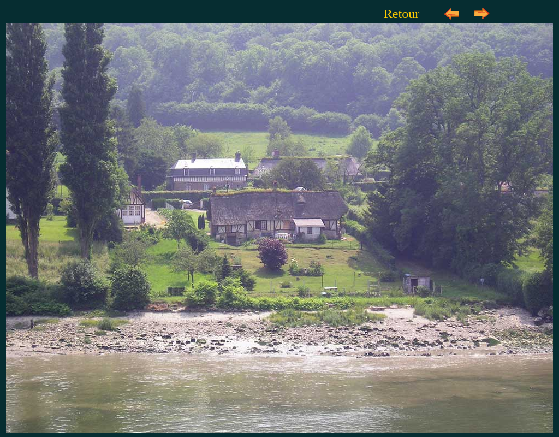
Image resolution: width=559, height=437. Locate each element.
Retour (401, 14)
